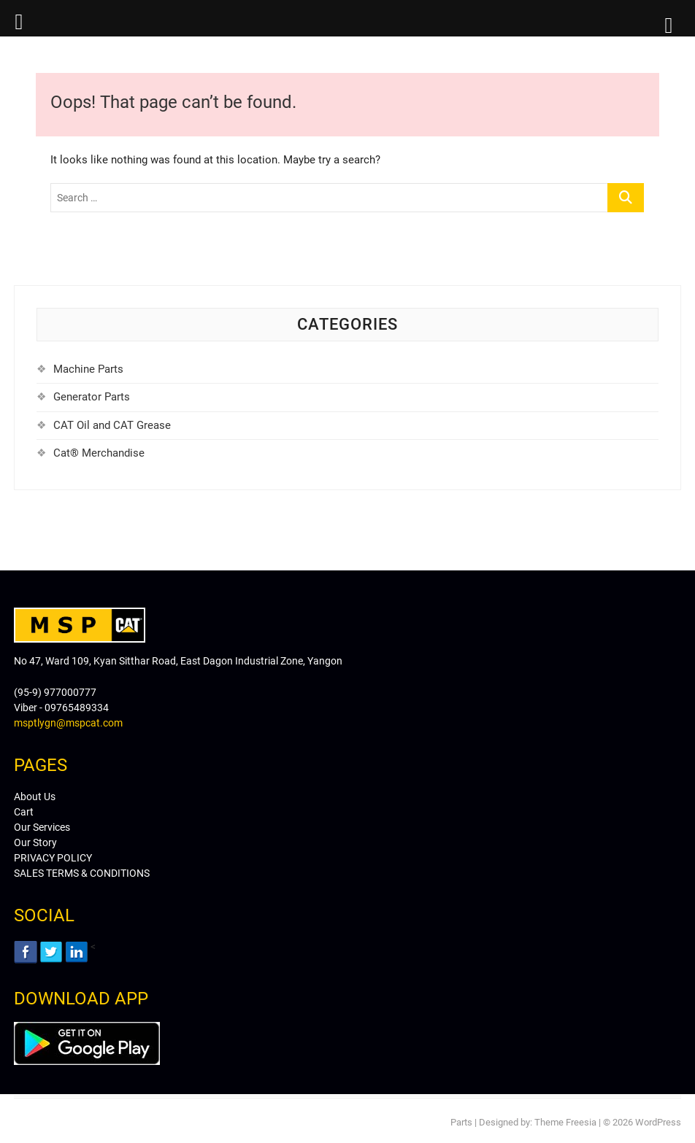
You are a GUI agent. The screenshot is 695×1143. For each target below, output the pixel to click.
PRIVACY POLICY (53, 858)
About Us (34, 796)
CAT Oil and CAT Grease (112, 425)
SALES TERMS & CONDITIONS (82, 873)
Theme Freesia (565, 1122)
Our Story (35, 842)
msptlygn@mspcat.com (68, 723)
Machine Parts (88, 369)
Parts (461, 1122)
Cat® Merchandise (99, 453)
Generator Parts (91, 396)
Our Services (42, 827)
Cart (24, 812)
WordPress (658, 1122)
